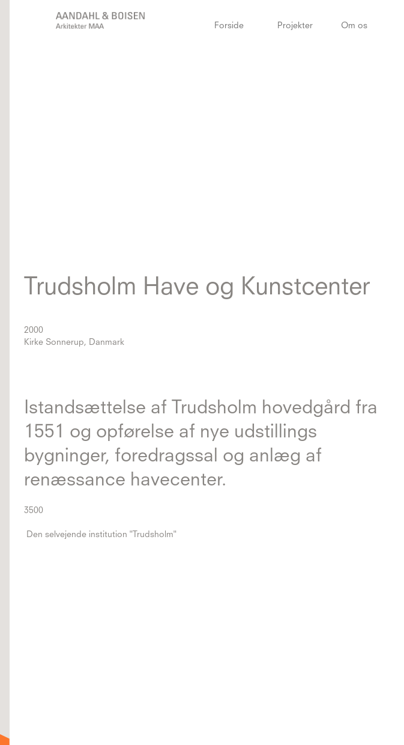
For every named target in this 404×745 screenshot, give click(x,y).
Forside (229, 26)
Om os (354, 26)
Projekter (295, 26)
